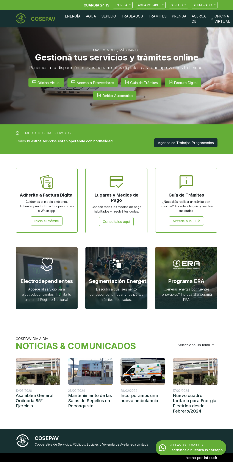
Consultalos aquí (116, 221)
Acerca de (199, 19)
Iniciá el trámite (46, 221)
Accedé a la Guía (186, 221)
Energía (121, 5)
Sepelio (177, 5)
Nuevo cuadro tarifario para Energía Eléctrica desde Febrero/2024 (194, 403)
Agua (91, 16)
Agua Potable (149, 5)
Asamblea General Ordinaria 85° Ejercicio (34, 400)
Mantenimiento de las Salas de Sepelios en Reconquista (90, 400)
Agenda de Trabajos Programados (186, 143)
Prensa (179, 16)
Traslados (132, 16)
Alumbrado (203, 5)
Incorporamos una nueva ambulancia (139, 398)
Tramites (157, 16)
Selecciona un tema (194, 345)
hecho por (201, 458)
